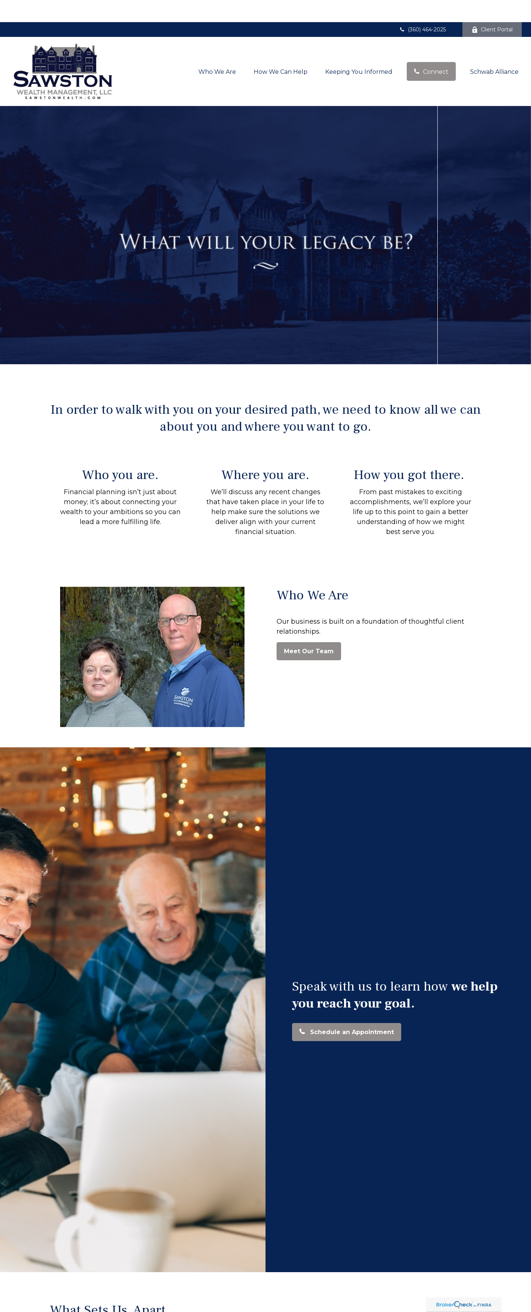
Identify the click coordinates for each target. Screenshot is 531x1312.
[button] (217, 49)
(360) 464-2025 (422, 7)
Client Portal (492, 7)
